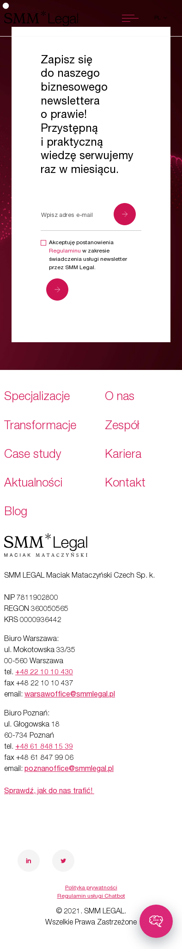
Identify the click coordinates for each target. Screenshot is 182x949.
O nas (119, 397)
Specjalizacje (37, 397)
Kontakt (125, 484)
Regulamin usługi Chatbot (91, 896)
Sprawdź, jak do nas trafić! (49, 791)
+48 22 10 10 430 (44, 673)
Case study (32, 455)
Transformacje (40, 426)
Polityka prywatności (91, 888)
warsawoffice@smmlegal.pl (69, 695)
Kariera (123, 455)
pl (158, 18)
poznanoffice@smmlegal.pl (69, 769)
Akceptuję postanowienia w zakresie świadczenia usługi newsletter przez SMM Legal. (88, 255)
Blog (15, 512)
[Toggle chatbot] (156, 921)
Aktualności (33, 484)
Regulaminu (65, 251)
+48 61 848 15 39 (44, 747)
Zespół (122, 426)
